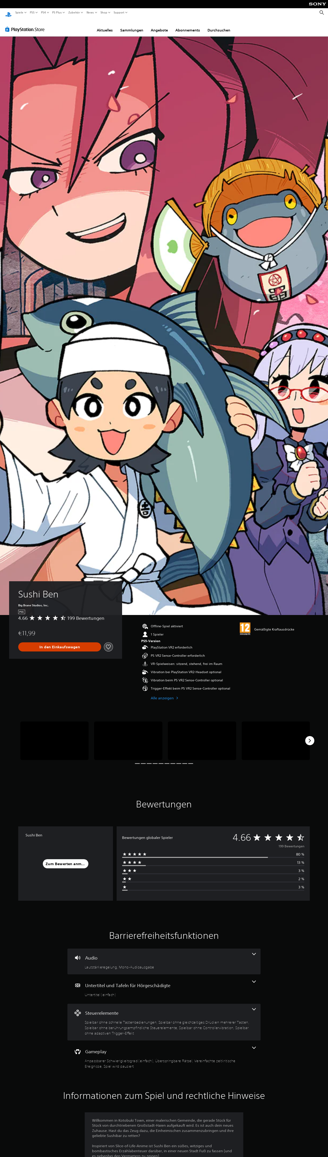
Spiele (19, 12)
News (90, 12)
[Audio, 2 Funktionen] (164, 957)
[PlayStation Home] (8, 12)
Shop (103, 12)
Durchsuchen (219, 25)
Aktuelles (105, 25)
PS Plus (57, 12)
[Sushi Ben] (54, 736)
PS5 (32, 12)
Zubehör (74, 12)
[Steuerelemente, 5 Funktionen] (164, 1017)
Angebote (159, 25)
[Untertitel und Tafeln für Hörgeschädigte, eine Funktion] (164, 985)
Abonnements (187, 25)
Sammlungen (131, 25)
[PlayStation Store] (26, 25)
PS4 (43, 12)
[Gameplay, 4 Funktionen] (164, 1053)
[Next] (309, 736)
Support (118, 12)
